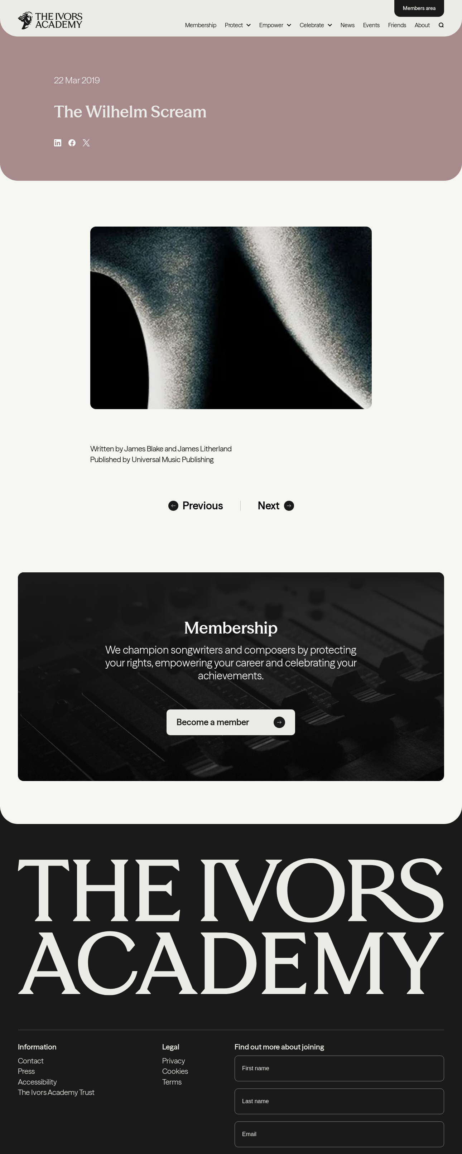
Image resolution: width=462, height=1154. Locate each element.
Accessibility (37, 1081)
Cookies (175, 1071)
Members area (419, 8)
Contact (31, 1060)
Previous (195, 505)
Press (26, 1071)
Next (276, 505)
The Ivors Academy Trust (56, 1092)
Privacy (173, 1060)
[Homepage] (50, 20)
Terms (172, 1081)
